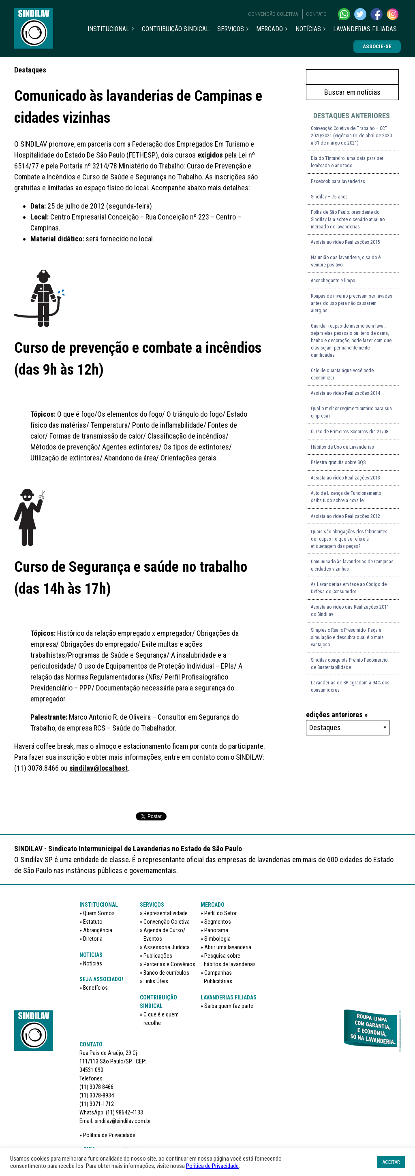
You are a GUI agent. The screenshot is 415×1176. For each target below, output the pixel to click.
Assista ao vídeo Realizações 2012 (345, 516)
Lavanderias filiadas (365, 29)
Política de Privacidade (109, 1135)
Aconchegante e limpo (333, 280)
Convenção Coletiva (273, 14)
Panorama (216, 930)
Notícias (308, 29)
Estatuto (93, 921)
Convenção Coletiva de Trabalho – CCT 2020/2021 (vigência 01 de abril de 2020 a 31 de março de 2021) (351, 136)
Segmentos (217, 921)
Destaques (30, 70)
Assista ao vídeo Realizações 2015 (345, 242)
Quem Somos (99, 913)
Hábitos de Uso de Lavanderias (342, 447)
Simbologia (217, 938)
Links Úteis (155, 981)
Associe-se (377, 46)
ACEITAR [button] (391, 1162)
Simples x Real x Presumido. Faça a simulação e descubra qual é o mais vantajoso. (347, 637)
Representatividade (165, 913)
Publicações (157, 955)
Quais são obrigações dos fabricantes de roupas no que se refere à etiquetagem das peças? (349, 539)
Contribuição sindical (175, 29)
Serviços (230, 29)
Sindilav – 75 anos (329, 197)
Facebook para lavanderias (338, 181)
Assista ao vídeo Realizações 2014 (345, 393)
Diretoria (93, 938)
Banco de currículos (166, 972)
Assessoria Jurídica (166, 947)
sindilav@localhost (98, 768)
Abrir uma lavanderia (227, 947)
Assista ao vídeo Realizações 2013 (345, 478)
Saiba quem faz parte (228, 1006)
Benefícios (95, 987)
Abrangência (97, 930)
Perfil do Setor (220, 913)
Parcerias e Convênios (169, 964)
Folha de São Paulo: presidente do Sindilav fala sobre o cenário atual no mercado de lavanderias (348, 219)
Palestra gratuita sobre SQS (338, 462)
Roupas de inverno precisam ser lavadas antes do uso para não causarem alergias (351, 303)
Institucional (108, 29)
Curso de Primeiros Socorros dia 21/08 (349, 432)
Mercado (269, 29)
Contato (316, 14)
